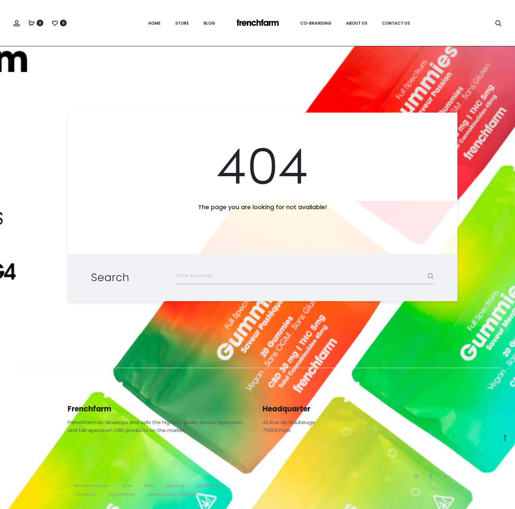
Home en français (91, 485)
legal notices (122, 494)
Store (182, 23)
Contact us (396, 23)
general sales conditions (172, 494)
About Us (356, 23)
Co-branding (315, 23)
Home (154, 23)
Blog (209, 23)
